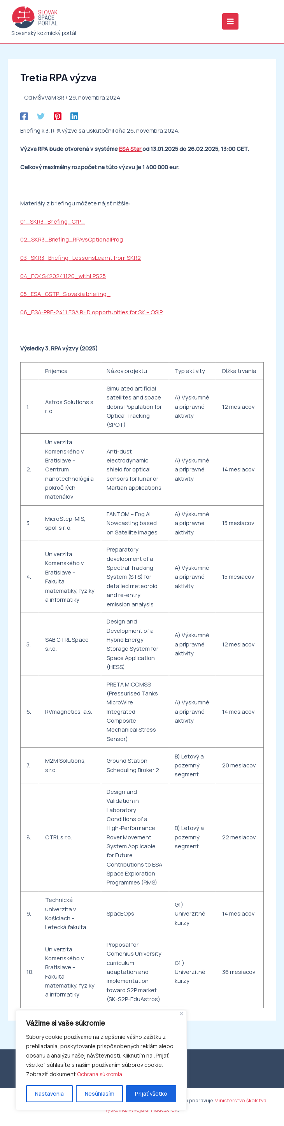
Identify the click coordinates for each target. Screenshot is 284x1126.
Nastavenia (49, 1093)
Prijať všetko (151, 1093)
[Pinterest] (57, 118)
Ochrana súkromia (100, 1074)
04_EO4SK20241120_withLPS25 (63, 278)
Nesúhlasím (99, 1093)
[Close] (181, 1014)
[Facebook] (24, 118)
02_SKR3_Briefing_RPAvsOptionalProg (71, 241)
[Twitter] (41, 118)
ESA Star (130, 150)
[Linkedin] (74, 118)
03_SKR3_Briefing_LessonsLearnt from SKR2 (80, 259)
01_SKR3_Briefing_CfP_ (52, 223)
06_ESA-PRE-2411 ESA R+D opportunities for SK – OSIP (91, 314)
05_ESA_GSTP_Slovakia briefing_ (65, 295)
